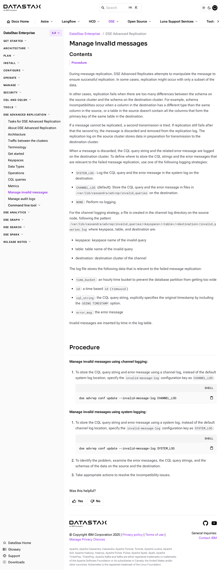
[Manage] (32, 85)
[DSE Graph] (32, 220)
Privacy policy (132, 535)
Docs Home (17, 22)
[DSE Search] (32, 227)
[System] (214, 7)
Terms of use (154, 535)
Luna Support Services (179, 21)
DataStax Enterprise (84, 34)
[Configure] (32, 70)
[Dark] (209, 7)
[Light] (203, 7)
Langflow (71, 21)
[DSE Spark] (32, 234)
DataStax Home (17, 543)
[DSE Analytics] (32, 212)
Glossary (12, 549)
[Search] (120, 7)
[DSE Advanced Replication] (32, 114)
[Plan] (32, 55)
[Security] (32, 92)
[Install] (32, 63)
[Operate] (32, 78)
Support (11, 556)
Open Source (140, 21)
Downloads (13, 562)
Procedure (79, 63)
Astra (47, 21)
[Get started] (32, 41)
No (95, 501)
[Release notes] (32, 242)
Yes (77, 501)
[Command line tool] (34, 205)
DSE (114, 21)
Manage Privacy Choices (87, 539)
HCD (94, 21)
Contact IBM (208, 538)
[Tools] (32, 107)
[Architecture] (32, 48)
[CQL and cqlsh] (32, 100)
